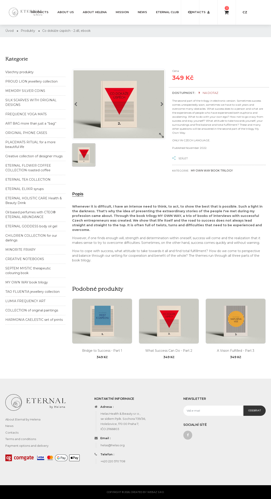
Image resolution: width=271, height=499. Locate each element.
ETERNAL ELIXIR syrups (24, 189)
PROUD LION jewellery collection (31, 81)
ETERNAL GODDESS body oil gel (31, 226)
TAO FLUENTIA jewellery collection (32, 292)
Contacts (197, 12)
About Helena (95, 12)
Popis (77, 194)
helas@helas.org (113, 445)
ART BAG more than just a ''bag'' (30, 123)
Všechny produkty (19, 72)
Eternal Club (167, 12)
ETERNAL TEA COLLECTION (28, 180)
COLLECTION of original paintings (31, 310)
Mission (122, 12)
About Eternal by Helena (22, 419)
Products (40, 12)
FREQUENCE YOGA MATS (26, 114)
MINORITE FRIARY (20, 250)
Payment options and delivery (27, 445)
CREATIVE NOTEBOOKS (24, 259)
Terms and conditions (20, 439)
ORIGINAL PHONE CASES (26, 133)
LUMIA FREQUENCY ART (25, 301)
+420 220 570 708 (113, 461)
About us (65, 12)
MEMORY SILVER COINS (25, 91)
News (142, 12)
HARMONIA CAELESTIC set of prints (34, 320)
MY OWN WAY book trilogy (26, 282)
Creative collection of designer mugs (34, 156)
